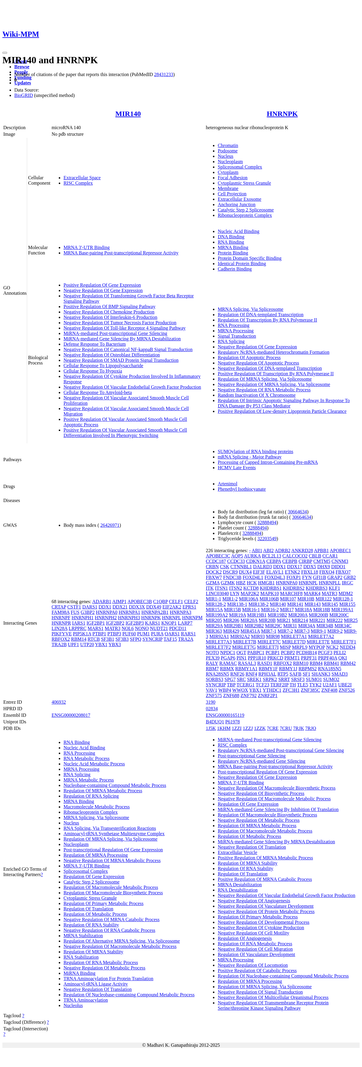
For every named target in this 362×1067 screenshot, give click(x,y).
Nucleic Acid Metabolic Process (94, 763)
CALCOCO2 (294, 555)
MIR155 (347, 604)
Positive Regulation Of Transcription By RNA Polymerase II (276, 373)
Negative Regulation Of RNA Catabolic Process (109, 930)
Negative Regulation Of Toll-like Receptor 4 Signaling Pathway (125, 328)
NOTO (212, 652)
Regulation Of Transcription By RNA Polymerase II (267, 319)
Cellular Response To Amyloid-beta (98, 392)
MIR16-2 (270, 609)
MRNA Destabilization (240, 884)
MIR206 (231, 620)
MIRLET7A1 (294, 636)
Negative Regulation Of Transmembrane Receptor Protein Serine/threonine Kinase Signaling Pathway (273, 1005)
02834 (212, 708)
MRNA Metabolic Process (89, 779)
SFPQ (135, 639)
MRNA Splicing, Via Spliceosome (250, 309)
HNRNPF (61, 617)
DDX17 (294, 566)
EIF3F (259, 572)
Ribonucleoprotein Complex (245, 215)
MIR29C (273, 625)
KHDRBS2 (293, 588)
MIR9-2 (335, 631)
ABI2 (268, 550)
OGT (241, 652)
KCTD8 (251, 588)
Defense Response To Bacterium (95, 344)
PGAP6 (228, 657)
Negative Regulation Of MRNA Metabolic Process (112, 860)
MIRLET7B (244, 641)
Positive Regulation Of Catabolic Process (257, 970)
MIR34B (324, 625)
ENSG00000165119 (225, 715)
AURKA (252, 555)
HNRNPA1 (129, 612)
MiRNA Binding (79, 973)
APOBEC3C (218, 555)
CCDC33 (236, 561)
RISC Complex (78, 183)
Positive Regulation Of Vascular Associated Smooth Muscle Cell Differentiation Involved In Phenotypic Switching (125, 432)
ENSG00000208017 (71, 715)
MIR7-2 (285, 631)
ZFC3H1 (291, 690)
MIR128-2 (216, 604)
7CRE (273, 728)
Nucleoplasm (230, 161)
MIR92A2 (240, 636)
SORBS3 (214, 679)
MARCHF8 (291, 593)
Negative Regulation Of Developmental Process (263, 922)
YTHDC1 (272, 690)
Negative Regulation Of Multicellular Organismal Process (273, 997)
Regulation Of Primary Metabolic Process (103, 903)
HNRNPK (282, 114)
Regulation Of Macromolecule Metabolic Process (111, 887)
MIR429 (231, 631)
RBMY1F (268, 668)
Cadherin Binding (235, 268)
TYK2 (315, 684)
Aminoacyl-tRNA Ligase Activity (96, 983)
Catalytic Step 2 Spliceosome (246, 209)
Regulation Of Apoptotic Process (249, 357)
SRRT (284, 679)
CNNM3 (340, 561)
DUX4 (245, 572)
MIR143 (312, 604)
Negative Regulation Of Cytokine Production (261, 927)
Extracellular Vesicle (237, 852)
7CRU (286, 728)
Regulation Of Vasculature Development (256, 954)
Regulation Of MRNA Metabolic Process (103, 790)
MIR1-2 (230, 598)
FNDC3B (232, 577)
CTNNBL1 (241, 566)
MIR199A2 (217, 614)
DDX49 (153, 606)
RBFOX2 (61, 639)
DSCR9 (230, 572)
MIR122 (323, 598)
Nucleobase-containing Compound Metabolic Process (115, 785)
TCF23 (262, 684)
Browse (21, 66)
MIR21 (283, 620)
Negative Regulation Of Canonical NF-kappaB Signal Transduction (128, 349)
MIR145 (330, 604)
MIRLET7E (318, 641)
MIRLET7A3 (219, 641)
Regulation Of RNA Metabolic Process (101, 962)
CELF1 (176, 601)
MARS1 (95, 628)
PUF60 (129, 633)
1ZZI (237, 728)
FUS (75, 612)
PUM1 (143, 633)
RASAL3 (247, 663)
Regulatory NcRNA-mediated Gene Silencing (261, 761)
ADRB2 (282, 550)
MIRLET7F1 (343, 641)
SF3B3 (122, 639)
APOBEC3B (140, 601)
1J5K (211, 728)
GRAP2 (335, 577)
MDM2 (345, 593)
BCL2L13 (271, 555)
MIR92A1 (219, 636)
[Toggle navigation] (4, 53)
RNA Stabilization (81, 957)
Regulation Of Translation (88, 908)
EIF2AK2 (172, 606)
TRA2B (59, 644)
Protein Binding (233, 252)
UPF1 (73, 644)
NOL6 (128, 628)
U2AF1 (330, 684)
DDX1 (105, 606)
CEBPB (290, 561)
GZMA (212, 582)
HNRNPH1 (83, 617)
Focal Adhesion (232, 177)
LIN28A (59, 628)
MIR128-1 (343, 598)
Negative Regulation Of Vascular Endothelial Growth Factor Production (132, 387)
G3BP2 (88, 612)
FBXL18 (309, 572)
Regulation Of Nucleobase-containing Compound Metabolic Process (129, 994)
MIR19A (237, 614)
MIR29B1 (233, 625)
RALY (212, 663)
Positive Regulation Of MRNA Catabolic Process (265, 879)
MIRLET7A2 (321, 636)
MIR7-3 (302, 631)
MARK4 (312, 593)
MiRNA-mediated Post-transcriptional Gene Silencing (115, 333)
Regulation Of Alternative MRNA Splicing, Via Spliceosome (122, 941)
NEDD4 (347, 647)
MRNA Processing (235, 330)
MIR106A (248, 598)
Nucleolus (73, 1005)
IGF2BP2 (115, 623)
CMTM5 (321, 561)
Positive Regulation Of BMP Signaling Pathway (109, 306)
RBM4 (316, 663)
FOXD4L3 (274, 577)
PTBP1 (99, 633)
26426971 (109, 525)
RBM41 (331, 663)
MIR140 (128, 114)
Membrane (228, 188)
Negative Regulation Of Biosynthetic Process (261, 793)
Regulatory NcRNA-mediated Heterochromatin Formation (273, 352)
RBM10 (301, 663)
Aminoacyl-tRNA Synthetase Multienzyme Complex (114, 833)
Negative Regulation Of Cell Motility (253, 932)
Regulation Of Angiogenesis (245, 938)
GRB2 (350, 577)
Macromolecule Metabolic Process (97, 806)
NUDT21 (159, 628)
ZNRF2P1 (268, 695)
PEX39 (212, 657)
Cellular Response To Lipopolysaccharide (103, 365)
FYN (307, 577)
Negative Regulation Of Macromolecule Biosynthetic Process (276, 787)
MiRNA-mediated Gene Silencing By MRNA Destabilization (122, 338)
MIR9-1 (318, 631)
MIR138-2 (258, 604)
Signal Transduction (237, 336)
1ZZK (260, 728)
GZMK (228, 582)
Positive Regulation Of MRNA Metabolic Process (265, 857)
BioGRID (23, 95)
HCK (252, 582)
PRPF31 (309, 657)
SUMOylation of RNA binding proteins (255, 451)
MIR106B (269, 598)
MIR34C (343, 625)
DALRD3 (262, 566)
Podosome (228, 150)
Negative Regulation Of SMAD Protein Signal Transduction (121, 360)
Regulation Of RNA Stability (91, 924)
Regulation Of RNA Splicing (91, 796)
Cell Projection (232, 193)
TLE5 (302, 684)
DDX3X (137, 606)
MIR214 (300, 620)
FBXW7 (214, 577)
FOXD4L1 (253, 577)
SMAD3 (340, 674)
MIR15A (214, 609)
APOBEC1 (340, 550)
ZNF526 (347, 690)
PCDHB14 (306, 652)
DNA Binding (231, 236)
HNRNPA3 (180, 612)
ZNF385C (310, 690)
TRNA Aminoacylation (86, 1000)
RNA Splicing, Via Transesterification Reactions (110, 828)
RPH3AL (267, 674)
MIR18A (303, 609)
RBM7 (212, 668)
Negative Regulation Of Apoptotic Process (258, 362)
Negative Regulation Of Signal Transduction (260, 992)
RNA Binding (231, 242)
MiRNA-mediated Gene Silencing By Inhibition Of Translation (278, 809)
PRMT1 (292, 657)
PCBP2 (288, 652)
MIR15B (232, 609)
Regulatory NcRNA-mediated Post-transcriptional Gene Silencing (281, 750)
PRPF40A (327, 657)
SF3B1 (107, 639)
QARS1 (172, 633)
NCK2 (332, 647)
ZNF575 (214, 695)
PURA (157, 633)
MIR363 (214, 631)
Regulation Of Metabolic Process (95, 914)
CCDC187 (216, 561)
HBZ (240, 582)
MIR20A (249, 620)
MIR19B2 (277, 614)
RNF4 (251, 674)
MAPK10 (269, 593)
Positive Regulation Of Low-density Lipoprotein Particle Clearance (282, 411)
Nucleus (225, 156)
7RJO (310, 728)
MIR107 (288, 598)
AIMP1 (119, 601)
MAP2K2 (250, 593)
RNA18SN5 (329, 668)
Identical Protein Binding (242, 263)
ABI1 (257, 550)
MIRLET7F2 (218, 647)
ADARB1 (101, 601)
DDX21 (120, 606)
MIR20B (267, 620)
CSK (224, 566)
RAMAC (228, 663)
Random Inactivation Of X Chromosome (257, 395)
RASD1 (265, 663)
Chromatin (228, 145)
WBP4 (224, 690)
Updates (22, 82)
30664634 (297, 511)
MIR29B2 (254, 625)
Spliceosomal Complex (240, 166)
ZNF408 (329, 690)
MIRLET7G (244, 647)
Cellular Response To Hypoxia (93, 370)
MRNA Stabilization (83, 935)
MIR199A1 (342, 609)
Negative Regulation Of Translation (98, 989)
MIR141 (295, 604)
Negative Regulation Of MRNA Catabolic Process (112, 919)
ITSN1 (221, 588)
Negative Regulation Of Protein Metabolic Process (266, 911)
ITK (210, 588)
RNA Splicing (231, 341)
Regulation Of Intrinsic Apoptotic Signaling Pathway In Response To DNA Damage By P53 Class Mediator (284, 403)
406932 (59, 702)
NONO (142, 628)
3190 (210, 702)
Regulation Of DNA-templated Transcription (261, 314)
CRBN (212, 566)
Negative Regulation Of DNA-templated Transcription (270, 368)
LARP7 (185, 623)
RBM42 (348, 663)
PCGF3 (325, 652)
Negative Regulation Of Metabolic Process (105, 967)
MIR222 (335, 620)
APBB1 (321, 550)
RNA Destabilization (238, 889)
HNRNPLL (330, 582)
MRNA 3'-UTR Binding (87, 247)
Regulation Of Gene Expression (94, 876)
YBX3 (115, 644)
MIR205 (214, 620)
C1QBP (160, 601)
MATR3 (112, 628)
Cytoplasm (228, 172)
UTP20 (87, 644)
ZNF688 (231, 695)
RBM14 (78, 639)
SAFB (295, 674)
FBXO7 (343, 572)
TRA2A (185, 639)
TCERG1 (245, 684)
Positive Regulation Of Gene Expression (102, 285)
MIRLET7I (268, 647)
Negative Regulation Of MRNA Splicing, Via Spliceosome (274, 384)
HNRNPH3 (129, 617)
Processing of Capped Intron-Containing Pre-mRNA (268, 462)
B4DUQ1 (215, 721)
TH (293, 684)
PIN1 (241, 657)
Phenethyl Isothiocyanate (242, 489)
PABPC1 (255, 652)
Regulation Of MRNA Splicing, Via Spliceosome (265, 379)
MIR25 (351, 620)
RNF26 (237, 674)
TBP (231, 684)
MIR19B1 (257, 614)
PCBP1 (273, 652)
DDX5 (309, 566)
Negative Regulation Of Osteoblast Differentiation (112, 354)
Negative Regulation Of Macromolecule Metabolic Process (120, 946)
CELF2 (191, 601)
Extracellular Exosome (239, 199)
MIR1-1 (213, 598)
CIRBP (305, 561)
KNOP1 (169, 623)
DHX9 (323, 566)
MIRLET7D (294, 641)
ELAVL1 (275, 572)
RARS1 (188, 633)
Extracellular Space (82, 177)
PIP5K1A (82, 633)
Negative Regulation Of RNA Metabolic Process (264, 389)
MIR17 (287, 609)
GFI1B (319, 577)
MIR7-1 (269, 631)
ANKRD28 (302, 550)
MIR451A (250, 631)
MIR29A (214, 625)
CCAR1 (330, 555)
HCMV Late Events (237, 467)
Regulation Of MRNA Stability (93, 951)
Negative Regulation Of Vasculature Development (265, 906)
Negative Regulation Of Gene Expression (103, 290)
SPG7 (230, 679)
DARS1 (90, 606)
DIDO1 (338, 566)
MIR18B (321, 609)
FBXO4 (327, 572)
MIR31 (290, 625)
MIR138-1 (237, 604)
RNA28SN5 (217, 674)
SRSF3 (297, 679)
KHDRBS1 (270, 588)
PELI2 (339, 652)
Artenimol (227, 483)
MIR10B (305, 598)
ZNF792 (249, 695)
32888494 (266, 522)
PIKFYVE (62, 633)
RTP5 (282, 674)
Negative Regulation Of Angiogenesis (254, 900)
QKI (342, 657)
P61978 (232, 721)
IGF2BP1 (95, 623)
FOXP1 (293, 577)
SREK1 (254, 679)
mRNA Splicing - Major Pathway (249, 456)
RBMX (227, 668)
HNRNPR (61, 623)
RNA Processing (233, 325)
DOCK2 (214, 572)
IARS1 (78, 623)
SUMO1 (314, 679)
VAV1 (211, 690)
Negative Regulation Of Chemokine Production (109, 311)
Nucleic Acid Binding (238, 231)
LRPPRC (77, 628)
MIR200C (339, 614)
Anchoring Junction (237, 204)
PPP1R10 (257, 657)
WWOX (240, 690)
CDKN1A (255, 561)
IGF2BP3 (135, 623)
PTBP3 (114, 633)
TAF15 (170, 639)
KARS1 (152, 623)
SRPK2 (270, 679)
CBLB (315, 555)
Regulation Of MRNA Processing (96, 855)
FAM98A (60, 612)
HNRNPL (171, 617)
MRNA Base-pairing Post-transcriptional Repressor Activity (121, 252)
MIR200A (298, 614)
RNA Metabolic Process (87, 758)
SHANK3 (321, 674)
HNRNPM (192, 617)
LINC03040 (217, 593)
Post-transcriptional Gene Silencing (252, 755)
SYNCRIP (153, 639)
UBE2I (345, 684)
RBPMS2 (307, 668)
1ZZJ (248, 728)
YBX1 (101, 644)
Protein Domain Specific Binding (249, 258)
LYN (234, 593)
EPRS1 (189, 606)
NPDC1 (227, 652)
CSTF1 (74, 606)
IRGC (347, 582)
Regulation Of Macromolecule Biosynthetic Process (113, 892)
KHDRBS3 (316, 588)
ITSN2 (235, 588)
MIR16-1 (251, 609)
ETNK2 (292, 572)
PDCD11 (177, 628)
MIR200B (318, 614)
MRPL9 (299, 647)
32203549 (266, 538)
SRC (241, 679)
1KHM (223, 728)
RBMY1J (288, 668)
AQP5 (237, 555)
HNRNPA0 (106, 612)
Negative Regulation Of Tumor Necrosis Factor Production (120, 322)
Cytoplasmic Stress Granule (244, 183)
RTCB (94, 639)
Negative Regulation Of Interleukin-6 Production (110, 317)
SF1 (306, 674)
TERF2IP (279, 684)
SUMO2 (331, 679)
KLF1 (334, 588)
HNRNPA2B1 (154, 612)
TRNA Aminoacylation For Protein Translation (108, 978)
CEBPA (273, 561)
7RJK (298, 728)
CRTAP (59, 606)
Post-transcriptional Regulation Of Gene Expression (113, 849)
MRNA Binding (233, 247)
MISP (285, 647)
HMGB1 (266, 582)
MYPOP (317, 647)
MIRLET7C (269, 641)
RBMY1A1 (246, 668)
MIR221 (317, 620)
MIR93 (258, 636)
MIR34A (306, 625)
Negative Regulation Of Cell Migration (255, 949)
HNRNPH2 (106, 617)
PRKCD (275, 657)
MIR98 (273, 636)
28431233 (163, 74)
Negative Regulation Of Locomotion (253, 965)
